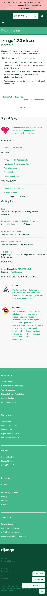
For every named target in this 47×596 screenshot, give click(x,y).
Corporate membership (10, 528)
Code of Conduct (7, 398)
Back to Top (23, 108)
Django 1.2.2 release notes (34, 100)
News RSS (5, 505)
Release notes (11, 192)
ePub (29, 269)
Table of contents (10, 168)
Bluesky (4, 497)
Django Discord (7, 461)
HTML (19, 269)
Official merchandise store (11, 532)
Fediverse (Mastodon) (9, 493)
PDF (24, 269)
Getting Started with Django (12, 386)
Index (3, 221)
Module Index (13, 221)
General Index (9, 172)
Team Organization (8, 390)
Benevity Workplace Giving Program (15, 536)
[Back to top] (42, 591)
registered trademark (25, 588)
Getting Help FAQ (8, 457)
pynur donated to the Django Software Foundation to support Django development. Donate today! (27, 130)
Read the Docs (16, 272)
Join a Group (6, 421)
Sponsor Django (7, 524)
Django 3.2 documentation (14, 188)
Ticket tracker (7, 252)
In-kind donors (9, 561)
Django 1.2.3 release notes (14, 148)
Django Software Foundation (12, 394)
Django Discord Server (11, 231)
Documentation (10, 30)
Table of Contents (30, 221)
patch (9, 63)
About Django (6, 382)
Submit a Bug (6, 430)
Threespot (7, 572)
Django (3, 16)
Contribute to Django (9, 426)
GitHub (4, 484)
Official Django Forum (11, 242)
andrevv (7, 579)
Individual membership (10, 438)
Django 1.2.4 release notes (13, 97)
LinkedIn (4, 501)
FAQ (3, 209)
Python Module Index (12, 176)
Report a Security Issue (10, 434)
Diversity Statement (8, 402)
